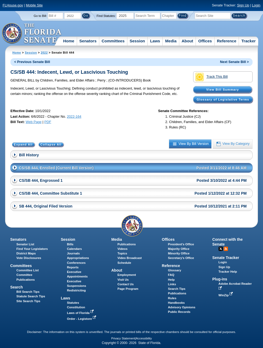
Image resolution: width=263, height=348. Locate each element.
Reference (227, 41)
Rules (172, 298)
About (187, 41)
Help (171, 279)
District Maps (26, 253)
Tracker (248, 41)
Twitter (221, 249)
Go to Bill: (40, 15)
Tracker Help (228, 271)
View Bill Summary (222, 89)
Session (137, 41)
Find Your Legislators (32, 248)
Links (172, 284)
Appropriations (78, 258)
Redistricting (76, 290)
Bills (70, 244)
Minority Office (179, 253)
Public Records (179, 311)
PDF (47, 122)
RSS (226, 249)
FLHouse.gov (13, 5)
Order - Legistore (82, 318)
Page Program (127, 288)
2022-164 (74, 116)
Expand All (23, 144)
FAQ (171, 274)
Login (256, 5)
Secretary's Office (181, 258)
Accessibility (144, 338)
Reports (73, 267)
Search (16, 287)
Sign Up (243, 5)
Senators (88, 41)
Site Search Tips (28, 301)
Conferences (76, 262)
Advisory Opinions (181, 307)
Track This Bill (211, 77)
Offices (205, 41)
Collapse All (51, 144)
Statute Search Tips (30, 296)
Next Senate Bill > (234, 62)
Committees (113, 41)
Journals (73, 253)
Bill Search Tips (27, 291)
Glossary (174, 270)
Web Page (34, 122)
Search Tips (176, 288)
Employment (126, 274)
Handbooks (176, 302)
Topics (122, 253)
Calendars (74, 248)
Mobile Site (34, 5)
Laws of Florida (81, 312)
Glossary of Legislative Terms (223, 99)
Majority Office (178, 248)
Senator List (25, 244)
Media (171, 41)
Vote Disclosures (28, 258)
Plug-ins (219, 279)
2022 (44, 52)
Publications (126, 244)
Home (68, 41)
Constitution (76, 307)
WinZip (226, 295)
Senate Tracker (225, 258)
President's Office (181, 244)
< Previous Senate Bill (32, 62)
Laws (155, 41)
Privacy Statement (123, 338)
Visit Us (123, 279)
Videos (122, 248)
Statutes (73, 302)
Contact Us (125, 284)
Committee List (27, 270)
